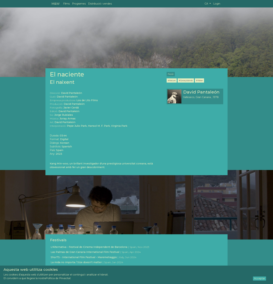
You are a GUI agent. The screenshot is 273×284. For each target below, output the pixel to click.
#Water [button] (199, 80)
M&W (56, 3)
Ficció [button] (171, 74)
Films (66, 3)
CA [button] (207, 3)
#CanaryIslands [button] (186, 80)
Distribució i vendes (100, 3)
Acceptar (259, 278)
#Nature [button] (172, 80)
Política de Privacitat (58, 278)
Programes (79, 3)
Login (216, 3)
